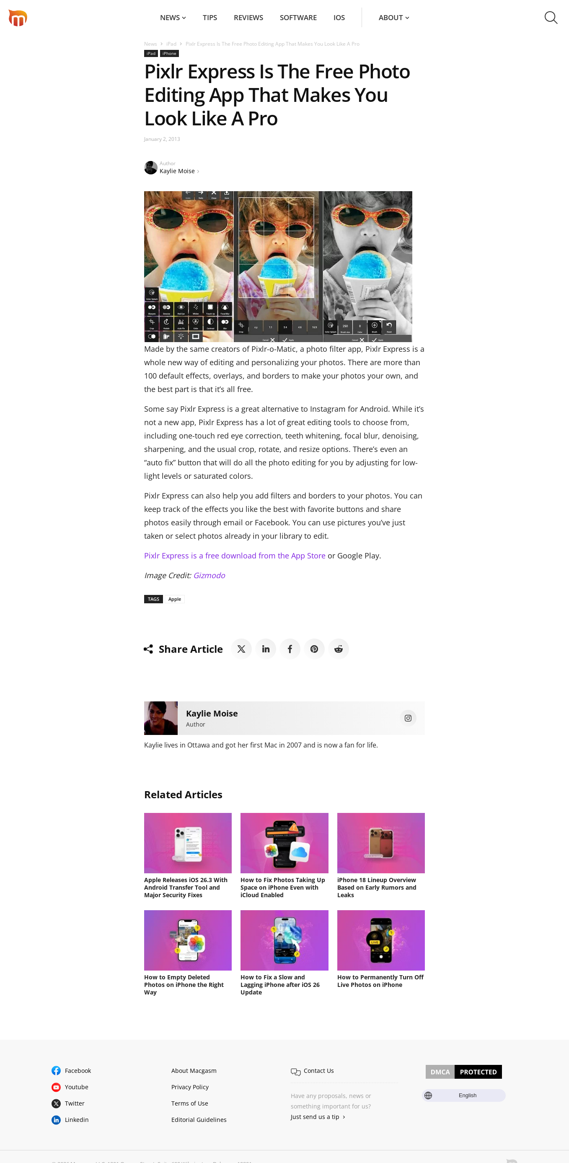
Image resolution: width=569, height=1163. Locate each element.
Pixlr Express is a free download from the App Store (235, 555)
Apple (174, 599)
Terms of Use (189, 1103)
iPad (171, 43)
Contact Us (319, 1071)
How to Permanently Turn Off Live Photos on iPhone (380, 981)
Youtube (76, 1087)
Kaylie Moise (177, 171)
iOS (339, 17)
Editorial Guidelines (199, 1120)
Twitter (75, 1103)
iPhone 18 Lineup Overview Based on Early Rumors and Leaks (376, 887)
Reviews (248, 17)
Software (298, 17)
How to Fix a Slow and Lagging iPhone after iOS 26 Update (280, 984)
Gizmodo (209, 575)
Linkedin (77, 1120)
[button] (551, 17)
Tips (210, 17)
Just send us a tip (315, 1117)
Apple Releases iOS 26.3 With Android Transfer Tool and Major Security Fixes (186, 887)
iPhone (169, 53)
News (170, 17)
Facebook (78, 1071)
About (391, 17)
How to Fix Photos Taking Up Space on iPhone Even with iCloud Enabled (283, 887)
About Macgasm (194, 1071)
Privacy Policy (190, 1087)
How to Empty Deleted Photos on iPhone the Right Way (184, 984)
